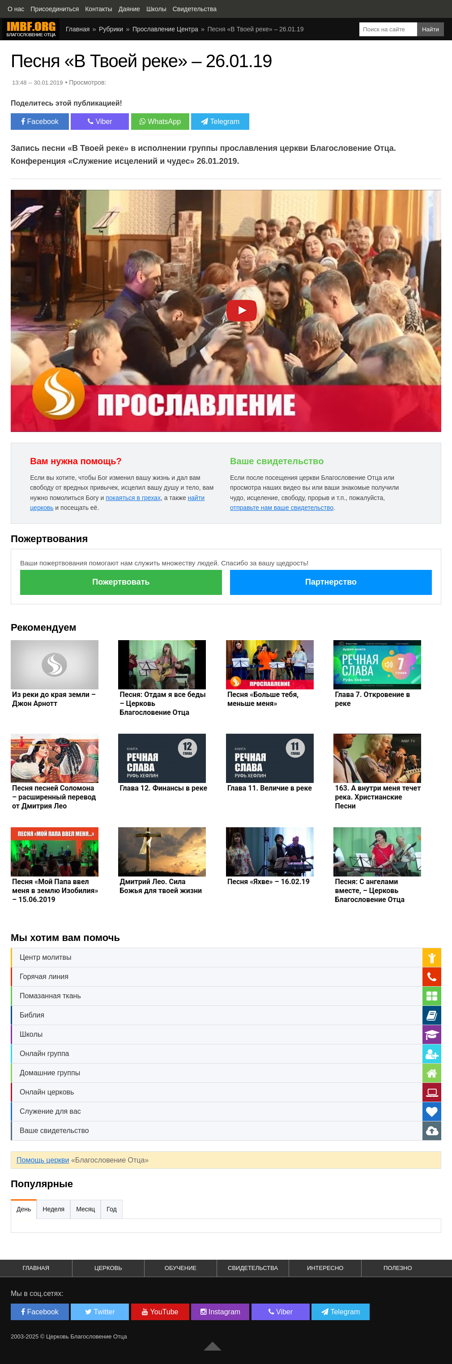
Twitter (100, 1312)
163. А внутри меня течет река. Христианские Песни (378, 797)
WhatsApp (160, 121)
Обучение (180, 1268)
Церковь (108, 1268)
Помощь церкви (43, 1160)
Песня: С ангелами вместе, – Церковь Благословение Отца (370, 890)
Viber (100, 121)
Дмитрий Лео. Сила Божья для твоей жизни (160, 886)
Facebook (40, 121)
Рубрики (111, 29)
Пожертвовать (120, 581)
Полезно (398, 1268)
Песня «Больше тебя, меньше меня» (262, 699)
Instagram (220, 1312)
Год (111, 1209)
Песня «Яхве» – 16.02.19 (268, 881)
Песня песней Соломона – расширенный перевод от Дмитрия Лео (54, 797)
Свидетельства (253, 1268)
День (24, 1209)
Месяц (85, 1209)
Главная (78, 29)
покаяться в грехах (133, 497)
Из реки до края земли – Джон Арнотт (54, 699)
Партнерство (331, 581)
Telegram (220, 121)
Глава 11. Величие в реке (269, 788)
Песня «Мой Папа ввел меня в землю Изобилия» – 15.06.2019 (55, 890)
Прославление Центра (165, 29)
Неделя (53, 1209)
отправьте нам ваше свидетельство (281, 507)
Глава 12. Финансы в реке (163, 788)
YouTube (160, 1312)
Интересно (325, 1268)
